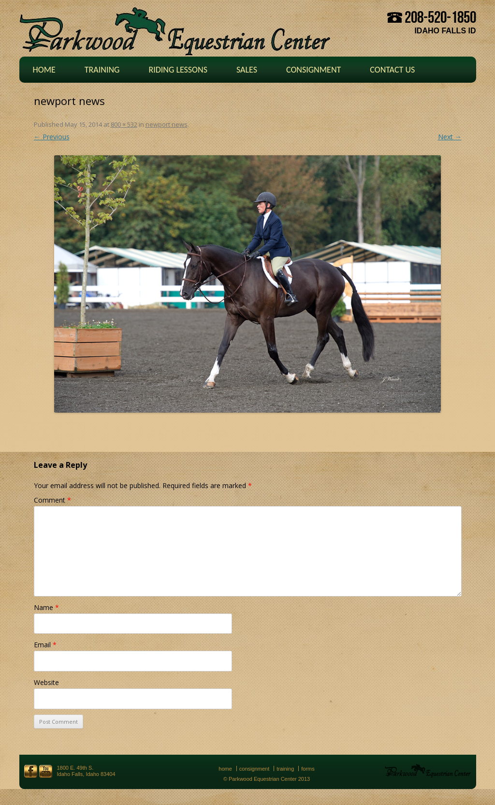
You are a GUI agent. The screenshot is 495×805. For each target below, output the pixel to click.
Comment (52, 500)
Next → (450, 136)
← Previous (52, 136)
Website (46, 682)
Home (44, 69)
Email (45, 644)
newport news (167, 124)
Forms (308, 769)
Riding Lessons (177, 69)
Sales (246, 69)
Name (46, 607)
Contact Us (392, 69)
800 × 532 (124, 124)
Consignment (313, 69)
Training (102, 69)
